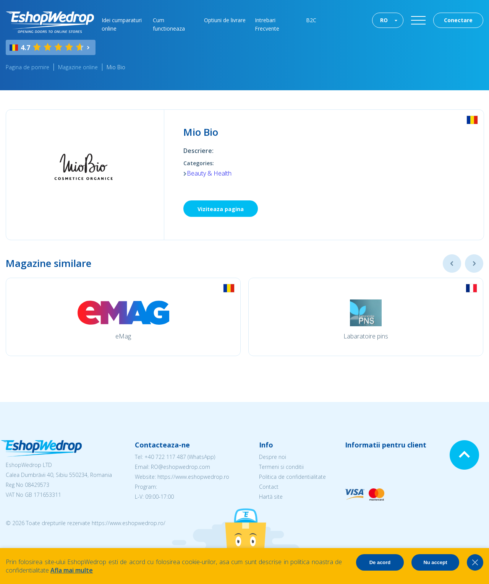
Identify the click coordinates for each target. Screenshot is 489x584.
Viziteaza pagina (221, 209)
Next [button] (474, 263)
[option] (123, 317)
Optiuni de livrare (225, 20)
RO (384, 20)
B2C (311, 20)
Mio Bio (116, 67)
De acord (380, 562)
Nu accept (435, 562)
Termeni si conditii (281, 466)
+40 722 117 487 (165, 456)
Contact (269, 486)
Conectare (458, 20)
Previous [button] (452, 263)
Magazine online (78, 67)
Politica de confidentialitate (292, 476)
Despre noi (272, 456)
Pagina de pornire (27, 67)
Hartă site (271, 496)
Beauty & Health (209, 173)
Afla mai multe (71, 570)
